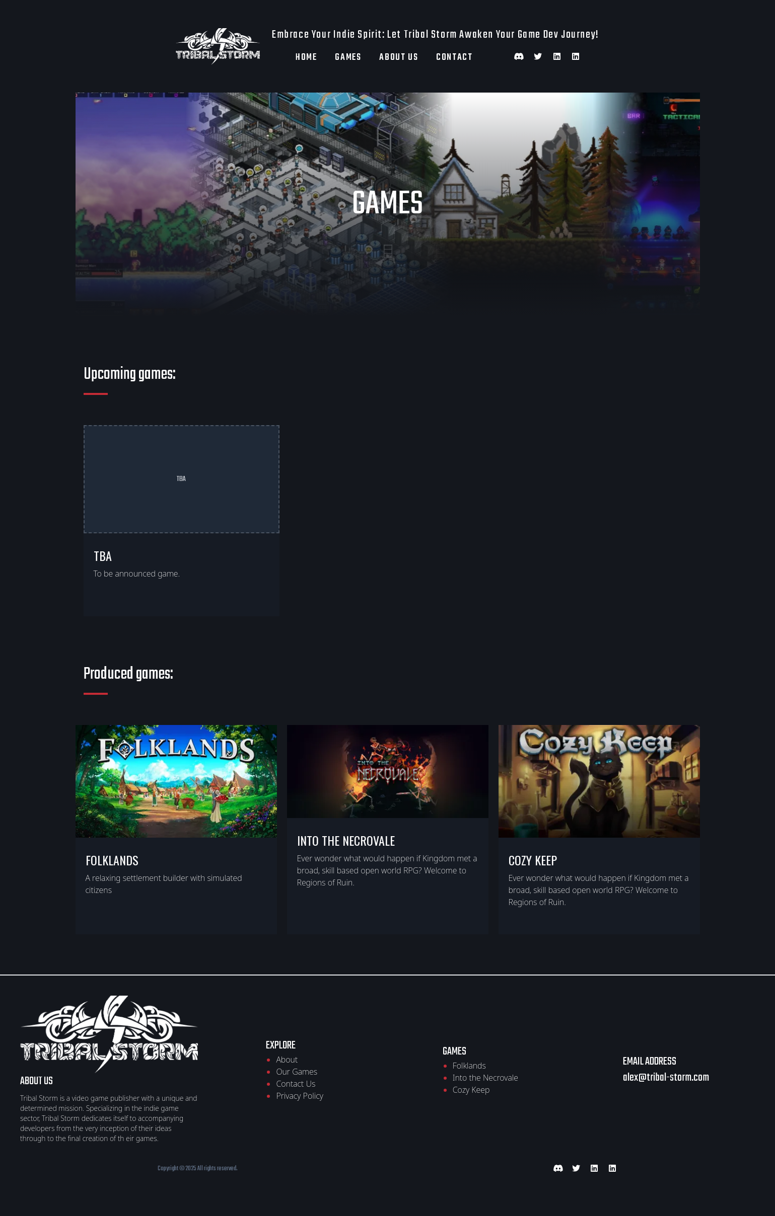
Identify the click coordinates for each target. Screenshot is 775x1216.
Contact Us (295, 1083)
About (287, 1059)
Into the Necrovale (346, 840)
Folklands (112, 860)
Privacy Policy (299, 1095)
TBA (103, 555)
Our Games (296, 1071)
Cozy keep (533, 860)
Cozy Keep (471, 1089)
